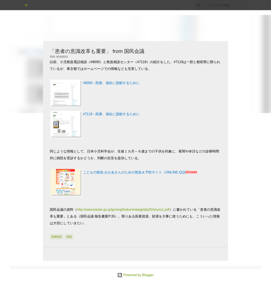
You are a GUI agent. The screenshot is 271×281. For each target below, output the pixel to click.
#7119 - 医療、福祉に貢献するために (111, 114)
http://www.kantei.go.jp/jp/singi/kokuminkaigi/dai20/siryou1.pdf (123, 209)
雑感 (69, 236)
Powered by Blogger (135, 275)
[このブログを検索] (225, 5)
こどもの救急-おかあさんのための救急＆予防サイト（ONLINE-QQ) (134, 172)
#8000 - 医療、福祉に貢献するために (111, 83)
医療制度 (56, 236)
